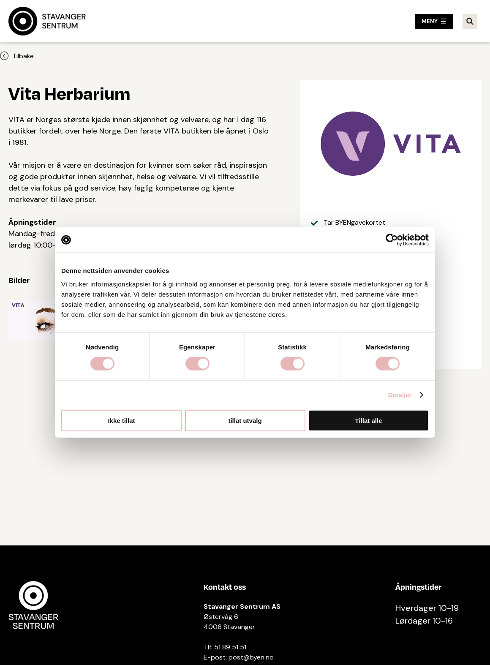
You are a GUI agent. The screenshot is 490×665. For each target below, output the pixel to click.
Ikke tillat (121, 420)
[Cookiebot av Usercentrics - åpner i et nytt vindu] (392, 240)
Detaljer (400, 394)
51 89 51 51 (230, 647)
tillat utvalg (244, 420)
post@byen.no (251, 657)
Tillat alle (368, 420)
